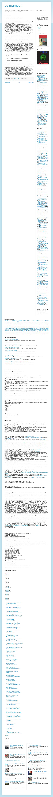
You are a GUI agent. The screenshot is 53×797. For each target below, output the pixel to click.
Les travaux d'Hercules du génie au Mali (12, 700)
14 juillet (15, 320)
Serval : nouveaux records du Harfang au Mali (13, 715)
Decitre (39, 28)
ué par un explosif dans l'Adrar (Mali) (29, 442)
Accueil (19, 82)
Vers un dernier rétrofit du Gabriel (43, 179)
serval (19, 334)
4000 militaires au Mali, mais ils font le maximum (13, 712)
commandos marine (17, 329)
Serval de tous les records (10, 679)
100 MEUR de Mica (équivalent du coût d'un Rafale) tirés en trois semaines (16, 361)
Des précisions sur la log (10, 725)
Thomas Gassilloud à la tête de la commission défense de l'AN (14, 787)
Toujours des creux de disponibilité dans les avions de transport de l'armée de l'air (42, 218)
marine (40, 331)
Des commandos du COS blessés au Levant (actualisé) (13, 777)
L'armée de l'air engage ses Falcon (43, 295)
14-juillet (18, 320)
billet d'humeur (43, 328)
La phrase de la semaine (10, 675)
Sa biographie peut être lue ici (42, 446)
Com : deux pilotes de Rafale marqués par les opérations (13, 773)
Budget (6, 322)
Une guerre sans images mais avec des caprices (35, 749)
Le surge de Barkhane (41, 304)
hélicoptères (45, 330)
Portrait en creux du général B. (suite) (33, 782)
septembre (8, 591)
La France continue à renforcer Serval (12, 635)
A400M (47, 320)
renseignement (29, 333)
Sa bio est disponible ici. (32, 450)
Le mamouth (14, 5)
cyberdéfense (36, 329)
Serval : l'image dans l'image (10, 711)
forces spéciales (24, 330)
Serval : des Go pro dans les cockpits (11, 688)
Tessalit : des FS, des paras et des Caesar (12, 691)
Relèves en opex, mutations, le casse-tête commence (42, 279)
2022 (6, 574)
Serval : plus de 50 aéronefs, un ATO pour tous (13, 668)
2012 (6, 737)
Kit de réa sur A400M (41, 287)
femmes (11, 330)
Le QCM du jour (8, 731)
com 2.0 (13, 329)
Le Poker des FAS (40, 222)
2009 (6, 741)
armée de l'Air (8, 328)
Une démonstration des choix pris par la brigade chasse (13, 344)
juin (7, 595)
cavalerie (6, 329)
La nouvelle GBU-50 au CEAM (42, 223)
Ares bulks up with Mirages (42, 106)
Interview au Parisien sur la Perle (42, 264)
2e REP (24, 320)
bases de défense (38, 328)
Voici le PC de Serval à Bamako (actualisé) (11, 355)
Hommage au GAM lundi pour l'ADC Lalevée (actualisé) (14, 626)
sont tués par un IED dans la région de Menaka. (38, 477)
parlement (37, 332)
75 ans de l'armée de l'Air (42, 320)
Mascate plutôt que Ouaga (10, 663)
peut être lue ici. (42, 442)
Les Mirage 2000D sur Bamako (11, 723)
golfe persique (36, 330)
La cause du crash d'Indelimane (42, 196)
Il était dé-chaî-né (8, 672)
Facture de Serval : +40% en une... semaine (12, 708)
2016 (6, 582)
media (43, 331)
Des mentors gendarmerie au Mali (43, 257)
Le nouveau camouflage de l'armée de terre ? (17, 781)
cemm (10, 329)
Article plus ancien (31, 82)
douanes (43, 329)
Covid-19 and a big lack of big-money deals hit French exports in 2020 (42, 92)
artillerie (20, 328)
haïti (42, 330)
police (8, 333)
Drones (20, 323)
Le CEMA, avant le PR (9, 729)
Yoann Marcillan (8, 525)
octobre (7, 590)
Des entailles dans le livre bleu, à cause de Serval (13, 719)
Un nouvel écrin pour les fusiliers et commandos (13, 716)
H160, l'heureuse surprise (41, 259)
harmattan (40, 330)
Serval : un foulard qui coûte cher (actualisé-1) (13, 707)
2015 (6, 583)
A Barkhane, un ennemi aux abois (43, 286)
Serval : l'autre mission (9, 709)
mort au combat (10, 332)
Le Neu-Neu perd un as (9, 652)
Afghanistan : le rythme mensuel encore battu (13, 703)
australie (22, 328)
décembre (8, 587)
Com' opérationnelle (35, 322)
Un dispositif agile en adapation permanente (12, 347)
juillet (7, 594)
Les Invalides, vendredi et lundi (11, 639)
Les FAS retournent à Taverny (42, 177)
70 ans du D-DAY (35, 320)
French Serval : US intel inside (10, 636)
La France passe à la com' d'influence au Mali (13, 684)
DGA (45, 322)
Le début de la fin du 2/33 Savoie (11, 656)
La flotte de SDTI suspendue (42, 227)
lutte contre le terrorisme (28, 331)
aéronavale (30, 328)
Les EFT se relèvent (9, 721)
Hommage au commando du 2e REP (11, 628)
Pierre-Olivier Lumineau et (17, 525)
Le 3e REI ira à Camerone (10, 610)
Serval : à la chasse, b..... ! (10, 655)
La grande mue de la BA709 (42, 134)
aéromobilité (26, 328)
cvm (33, 329)
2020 (6, 577)
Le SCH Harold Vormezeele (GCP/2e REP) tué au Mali (14, 643)
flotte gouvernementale (17, 330)
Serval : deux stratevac (9, 604)
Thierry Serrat (38, 525)
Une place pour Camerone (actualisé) (11, 624)
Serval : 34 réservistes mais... (10, 667)
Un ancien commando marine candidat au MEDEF (13, 616)
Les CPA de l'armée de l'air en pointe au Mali (13, 676)
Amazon (39, 27)
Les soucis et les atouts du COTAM (43, 262)
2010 (6, 739)
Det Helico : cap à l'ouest (10, 724)
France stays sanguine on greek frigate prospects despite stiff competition (42, 90)
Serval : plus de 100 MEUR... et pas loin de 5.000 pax (14, 615)
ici (44, 487)
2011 (6, 738)
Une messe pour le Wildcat (10, 727)
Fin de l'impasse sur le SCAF (42, 144)
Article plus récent (7, 82)
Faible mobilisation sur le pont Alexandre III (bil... (13, 627)
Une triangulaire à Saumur (10, 618)
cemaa (8, 329)
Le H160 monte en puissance (42, 136)
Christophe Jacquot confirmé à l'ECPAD (12, 644)
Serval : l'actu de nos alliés (10, 687)
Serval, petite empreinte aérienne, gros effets (13, 623)
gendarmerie (30, 330)
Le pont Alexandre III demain (10, 632)
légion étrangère (35, 331)
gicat (34, 330)
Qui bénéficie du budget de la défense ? (12, 671)
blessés (47, 328)
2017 (6, 581)
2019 (6, 578)
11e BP (13, 320)
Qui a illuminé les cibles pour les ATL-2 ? (12, 695)
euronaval (8, 330)
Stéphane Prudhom (25, 525)
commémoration (22, 329)
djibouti (41, 329)
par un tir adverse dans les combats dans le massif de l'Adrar (33, 437)
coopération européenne (29, 329)
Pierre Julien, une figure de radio (38, 776)
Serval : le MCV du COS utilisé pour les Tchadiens (13, 612)
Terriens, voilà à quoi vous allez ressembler (16, 768)
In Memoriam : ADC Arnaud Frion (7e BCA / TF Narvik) (13, 358)
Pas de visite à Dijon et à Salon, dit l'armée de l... (13, 692)
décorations (46, 329)
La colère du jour (8, 699)
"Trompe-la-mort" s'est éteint (10, 651)
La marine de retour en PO (10, 619)
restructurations (42, 333)
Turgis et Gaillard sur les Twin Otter (43, 207)
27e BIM (21, 320)
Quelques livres (8, 720)
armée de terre (15, 328)
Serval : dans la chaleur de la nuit (11, 704)
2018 (6, 579)
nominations (24, 332)
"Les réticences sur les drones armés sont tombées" (14, 733)
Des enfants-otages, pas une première (12, 614)
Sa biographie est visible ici (11, 438)
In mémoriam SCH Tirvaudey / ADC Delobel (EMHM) (14, 602)
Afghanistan (19, 321)
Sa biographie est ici (30, 436)
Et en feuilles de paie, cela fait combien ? (34, 767)
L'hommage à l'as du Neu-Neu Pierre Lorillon (13, 630)
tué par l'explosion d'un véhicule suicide (30, 471)
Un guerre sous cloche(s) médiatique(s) (11, 350)
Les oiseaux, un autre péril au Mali (11, 680)
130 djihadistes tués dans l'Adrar (11, 603)
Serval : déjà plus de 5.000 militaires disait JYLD (13, 607)
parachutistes (33, 332)
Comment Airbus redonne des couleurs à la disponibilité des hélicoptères (42, 132)
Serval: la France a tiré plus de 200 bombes (12, 640)
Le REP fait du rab (9, 631)
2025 (6, 573)
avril (7, 598)
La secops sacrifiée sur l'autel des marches (11, 339)
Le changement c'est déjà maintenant (11, 659)
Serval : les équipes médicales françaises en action (14, 713)
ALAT (7, 321)
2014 (6, 585)
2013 (6, 586)
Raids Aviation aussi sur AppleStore (11, 664)
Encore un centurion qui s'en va (10, 751)
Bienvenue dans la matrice (10, 696)
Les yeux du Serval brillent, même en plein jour (13, 732)
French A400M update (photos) (11, 660)
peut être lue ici (42, 439)
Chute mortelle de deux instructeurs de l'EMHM (13, 606)
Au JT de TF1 (40, 266)
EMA (36, 323)
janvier (7, 735)
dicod (39, 329)
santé (17, 334)
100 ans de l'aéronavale (8, 320)
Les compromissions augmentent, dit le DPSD (13, 608)
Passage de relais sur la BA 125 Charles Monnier (12, 760)
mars (7, 599)
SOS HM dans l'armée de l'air (42, 260)
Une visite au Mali (9, 728)
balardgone (33, 328)
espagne (6, 330)
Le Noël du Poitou (40, 185)
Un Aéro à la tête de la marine (42, 225)
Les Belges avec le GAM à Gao (11, 620)
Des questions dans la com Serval (11, 648)
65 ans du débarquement (29, 320)
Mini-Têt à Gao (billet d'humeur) (11, 683)
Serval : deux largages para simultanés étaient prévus (14, 647)
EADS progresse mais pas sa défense (12, 611)
